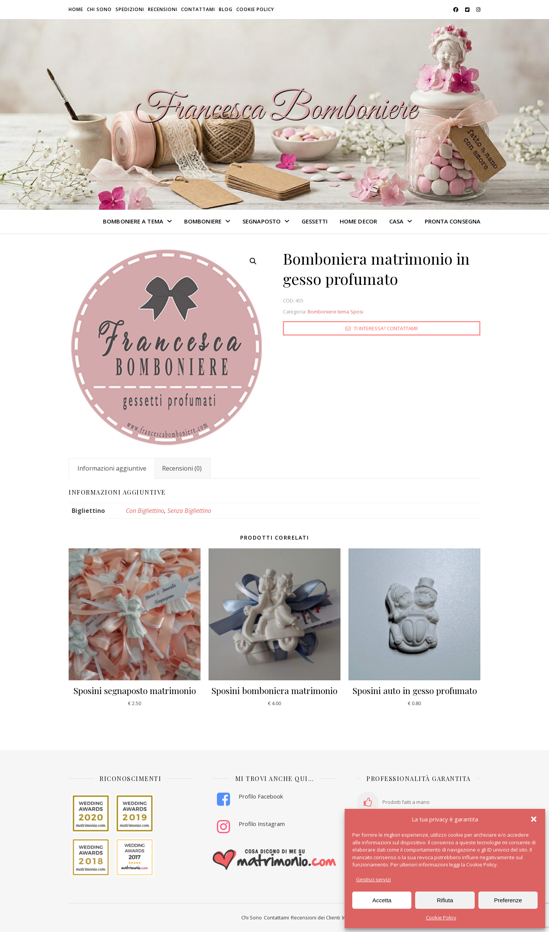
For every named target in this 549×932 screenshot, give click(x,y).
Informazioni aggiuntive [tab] (111, 468)
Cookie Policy (441, 917)
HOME (76, 9)
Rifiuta (445, 900)
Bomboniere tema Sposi (335, 311)
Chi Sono (251, 917)
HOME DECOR (358, 221)
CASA (396, 221)
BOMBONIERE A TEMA (133, 221)
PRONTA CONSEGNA (453, 221)
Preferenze (508, 900)
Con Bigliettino (145, 510)
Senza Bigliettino (189, 510)
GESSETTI (314, 221)
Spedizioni (130, 9)
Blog (226, 9)
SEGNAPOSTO (261, 221)
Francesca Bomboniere (274, 110)
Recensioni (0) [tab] (182, 468)
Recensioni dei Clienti (315, 917)
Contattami (198, 9)
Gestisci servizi (373, 879)
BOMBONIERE (203, 221)
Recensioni (162, 9)
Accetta (382, 900)
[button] (534, 819)
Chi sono (99, 9)
